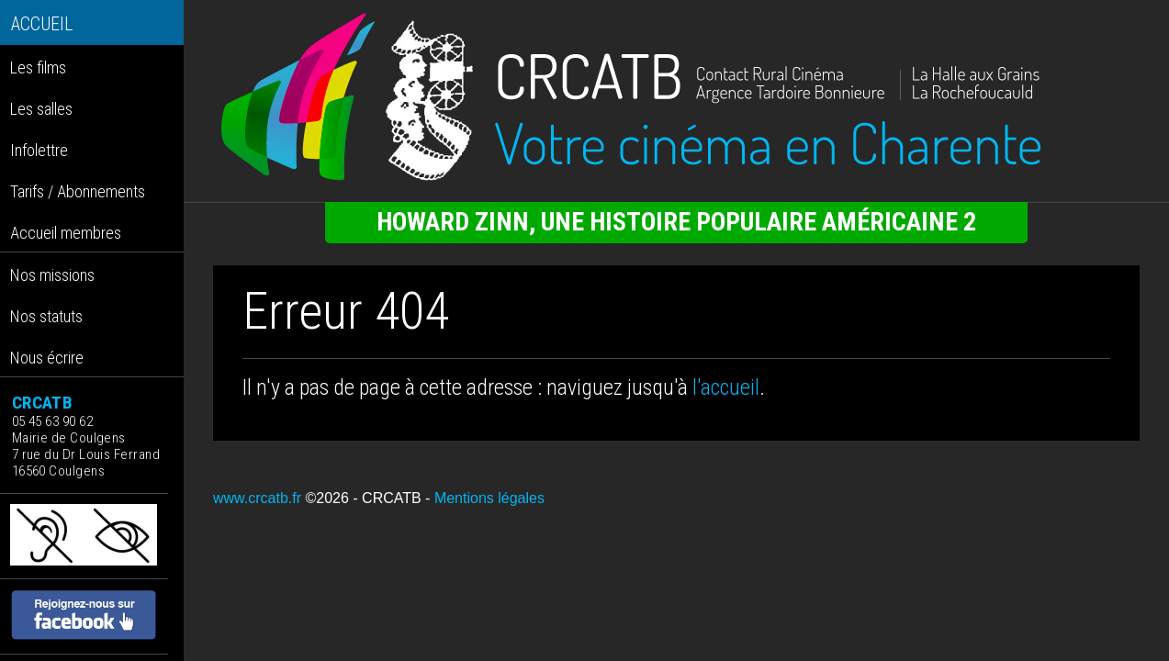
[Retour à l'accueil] (676, 97)
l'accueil (725, 387)
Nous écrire (47, 357)
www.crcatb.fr (257, 498)
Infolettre (39, 150)
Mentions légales (489, 498)
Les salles (41, 108)
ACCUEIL (42, 24)
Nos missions (52, 275)
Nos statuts (46, 316)
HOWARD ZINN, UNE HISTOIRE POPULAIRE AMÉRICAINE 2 (676, 222)
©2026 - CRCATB (363, 498)
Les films (38, 67)
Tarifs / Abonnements (77, 191)
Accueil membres (65, 232)
